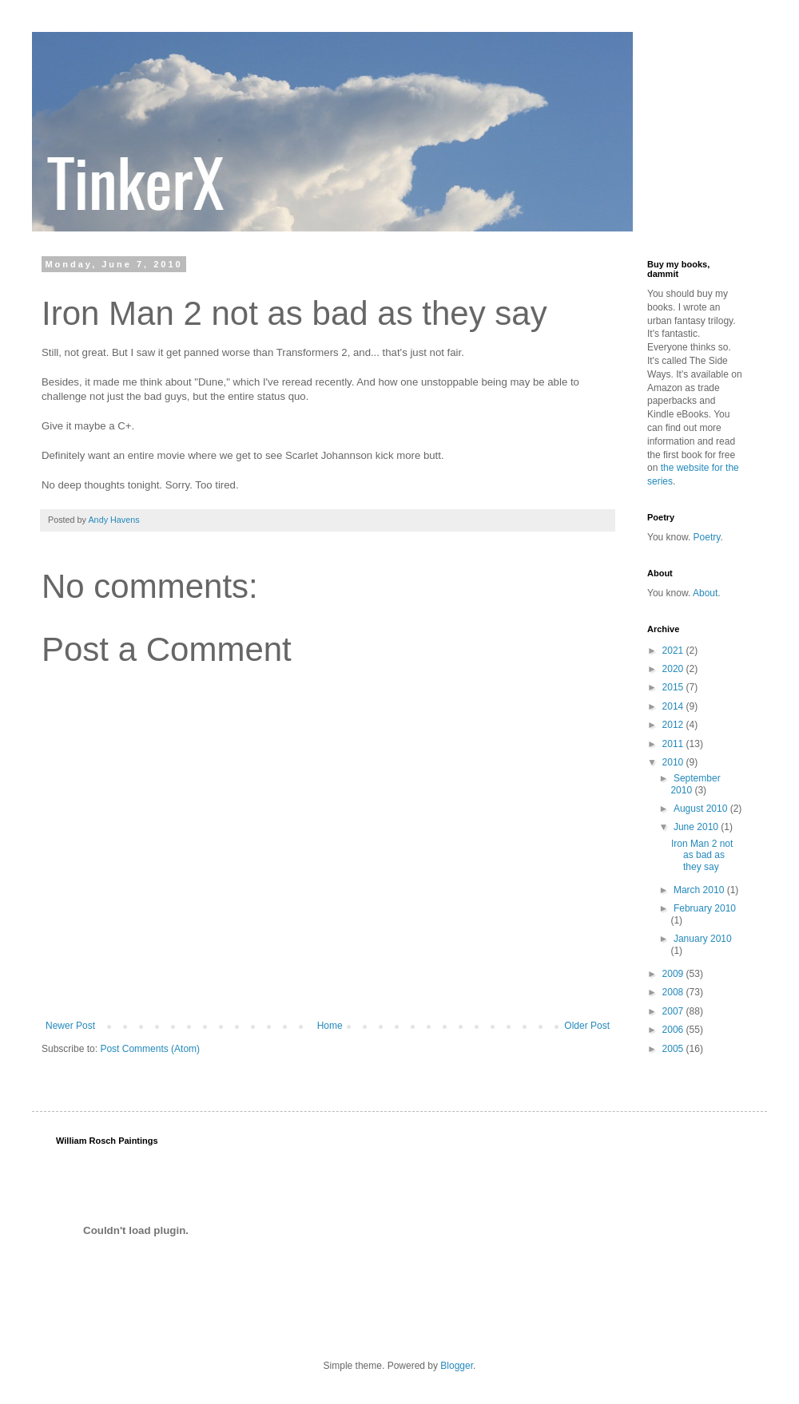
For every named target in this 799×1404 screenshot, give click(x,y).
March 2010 (700, 890)
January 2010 (703, 938)
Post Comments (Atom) (150, 1048)
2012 (674, 724)
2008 (674, 992)
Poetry (707, 537)
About (705, 593)
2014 (674, 706)
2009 (674, 973)
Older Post (587, 1025)
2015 (674, 687)
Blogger (456, 1365)
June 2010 (697, 827)
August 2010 (702, 808)
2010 (674, 762)
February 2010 (705, 908)
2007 (674, 1011)
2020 (674, 668)
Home (330, 1025)
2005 (674, 1048)
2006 (674, 1029)
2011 (674, 743)
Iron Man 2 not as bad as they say (702, 855)
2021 (674, 650)
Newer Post (70, 1025)
